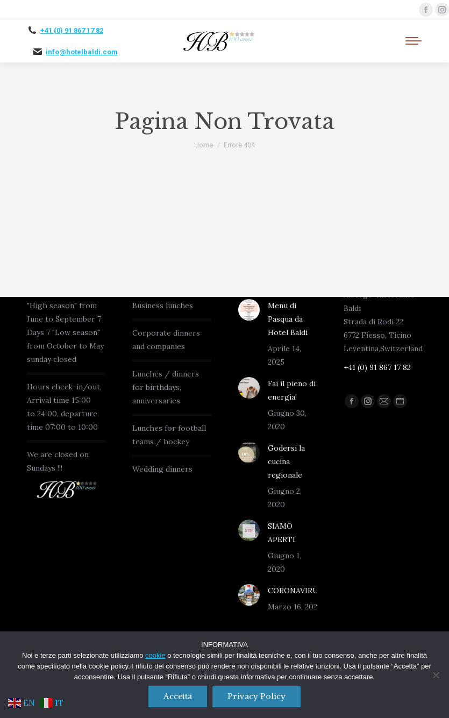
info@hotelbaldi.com (82, 52)
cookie (155, 655)
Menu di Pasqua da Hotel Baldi (288, 319)
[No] (435, 675)
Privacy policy (256, 696)
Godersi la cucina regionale (286, 461)
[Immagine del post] (249, 310)
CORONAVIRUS (295, 590)
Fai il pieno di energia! (292, 390)
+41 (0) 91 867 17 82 (71, 30)
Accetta (177, 696)
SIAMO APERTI (281, 532)
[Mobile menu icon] (413, 41)
